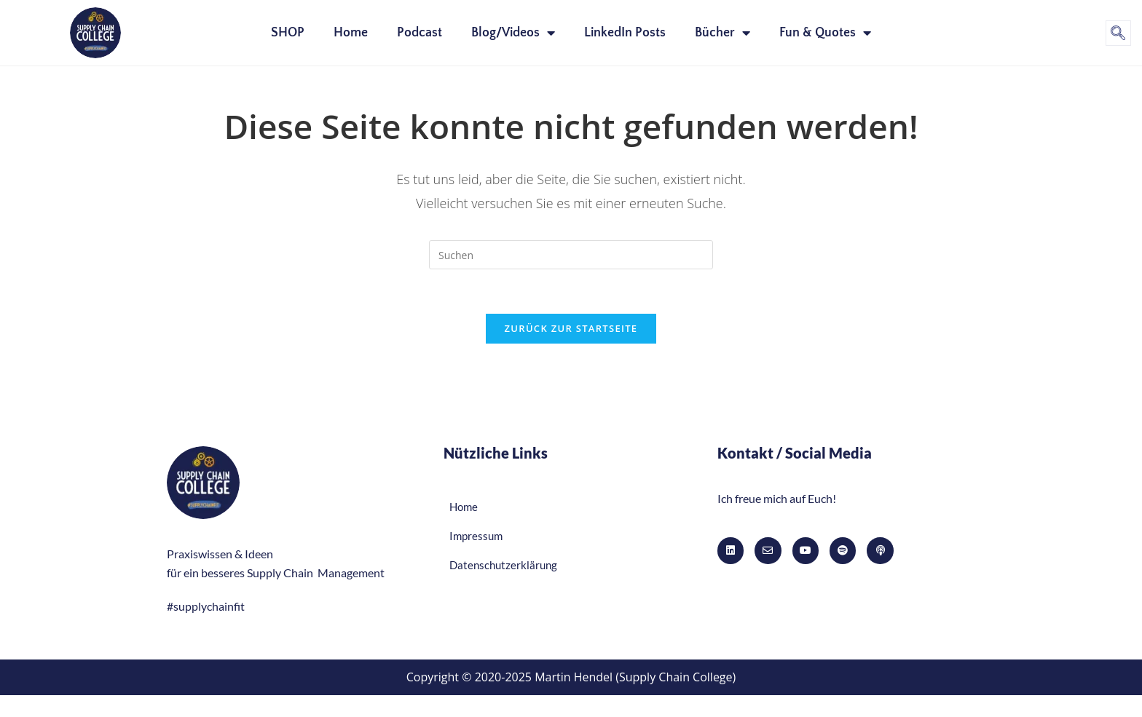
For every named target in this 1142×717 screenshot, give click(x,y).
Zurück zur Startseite (571, 328)
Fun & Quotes (825, 33)
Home (351, 32)
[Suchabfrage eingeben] (571, 254)
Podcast (419, 32)
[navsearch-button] (1118, 33)
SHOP (287, 32)
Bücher (722, 33)
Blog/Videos (513, 33)
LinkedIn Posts (625, 32)
